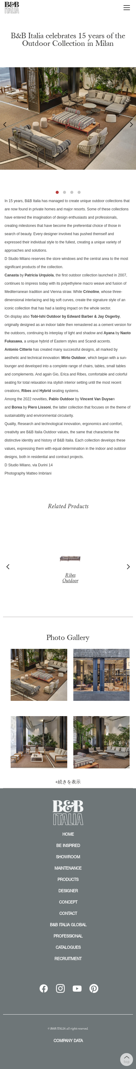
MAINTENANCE (68, 868)
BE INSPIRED (68, 845)
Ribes (70, 563)
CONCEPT (68, 902)
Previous (4, 124)
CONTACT (68, 913)
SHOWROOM (68, 856)
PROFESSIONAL (68, 936)
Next (131, 124)
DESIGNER (68, 890)
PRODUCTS (68, 879)
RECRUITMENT (68, 958)
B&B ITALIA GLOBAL (68, 924)
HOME (68, 834)
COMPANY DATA (68, 1040)
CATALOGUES (68, 947)
